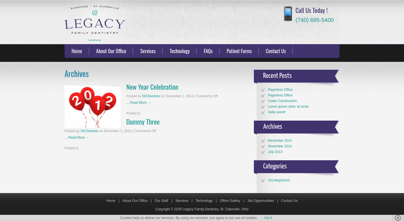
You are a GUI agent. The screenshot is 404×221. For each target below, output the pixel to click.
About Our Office (111, 51)
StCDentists (151, 96)
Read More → (140, 103)
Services (148, 51)
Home (77, 51)
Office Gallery (230, 201)
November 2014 (280, 146)
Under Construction (282, 101)
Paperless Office (280, 90)
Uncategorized (279, 180)
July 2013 (275, 152)
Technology (180, 51)
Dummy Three (143, 121)
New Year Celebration (152, 87)
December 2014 (280, 141)
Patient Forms (239, 51)
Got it (268, 218)
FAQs (208, 51)
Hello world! (277, 112)
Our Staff (161, 201)
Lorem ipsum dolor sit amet (288, 107)
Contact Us (276, 51)
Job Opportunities (260, 201)
